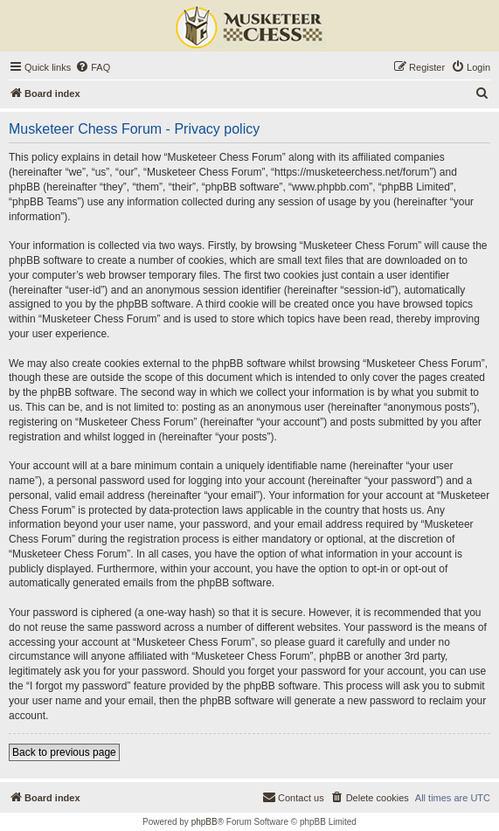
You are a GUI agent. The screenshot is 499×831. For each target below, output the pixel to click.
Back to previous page (64, 752)
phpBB (204, 822)
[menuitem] (92, 67)
